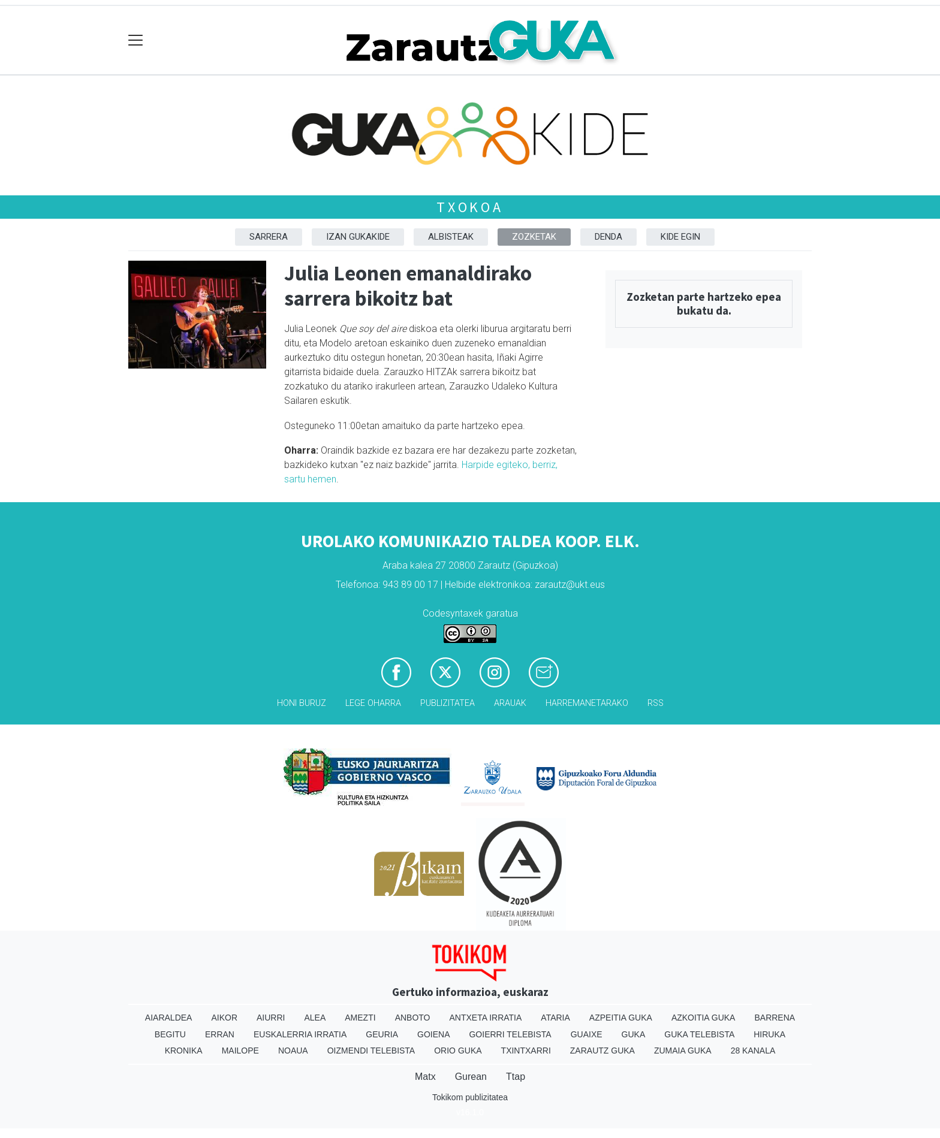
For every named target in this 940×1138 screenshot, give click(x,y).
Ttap (515, 1076)
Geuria (382, 1034)
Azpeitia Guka (620, 1017)
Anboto (412, 1017)
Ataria (555, 1017)
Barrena (774, 1017)
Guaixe (586, 1034)
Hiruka (769, 1034)
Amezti (360, 1017)
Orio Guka (457, 1050)
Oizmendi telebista (371, 1050)
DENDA (608, 236)
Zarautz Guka (602, 1050)
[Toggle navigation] (136, 40)
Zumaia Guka (683, 1050)
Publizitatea (447, 703)
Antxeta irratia (486, 1017)
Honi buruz (301, 703)
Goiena (433, 1034)
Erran (219, 1034)
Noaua (293, 1050)
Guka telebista (699, 1034)
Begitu (170, 1034)
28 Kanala (753, 1050)
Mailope (240, 1050)
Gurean (471, 1076)
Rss (655, 703)
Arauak (510, 703)
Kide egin (680, 236)
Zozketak (534, 236)
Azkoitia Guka (703, 1017)
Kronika (184, 1050)
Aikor (224, 1017)
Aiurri (271, 1017)
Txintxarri (526, 1050)
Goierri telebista (510, 1034)
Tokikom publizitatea (470, 1097)
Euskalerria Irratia (300, 1034)
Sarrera (268, 236)
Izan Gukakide (358, 236)
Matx (425, 1076)
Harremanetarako (587, 703)
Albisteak (451, 236)
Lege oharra (373, 703)
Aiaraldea (168, 1017)
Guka (634, 1034)
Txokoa (470, 207)
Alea (315, 1017)
